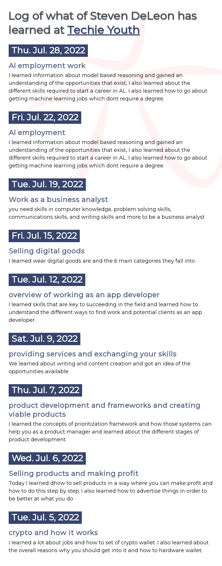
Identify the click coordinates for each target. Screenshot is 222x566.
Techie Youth (103, 30)
